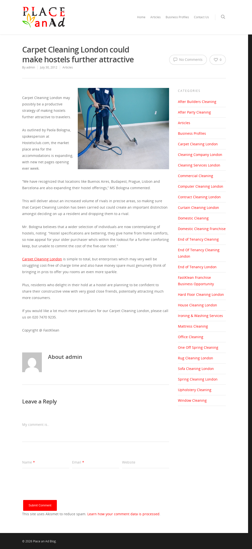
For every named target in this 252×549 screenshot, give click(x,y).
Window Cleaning (192, 400)
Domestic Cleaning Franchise (202, 228)
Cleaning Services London (199, 165)
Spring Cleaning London (198, 379)
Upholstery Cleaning (194, 389)
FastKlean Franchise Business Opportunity (196, 280)
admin (30, 67)
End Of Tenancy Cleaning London (199, 253)
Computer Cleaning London (200, 186)
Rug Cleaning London (195, 358)
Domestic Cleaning (193, 218)
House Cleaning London (197, 305)
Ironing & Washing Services (200, 315)
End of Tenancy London (197, 267)
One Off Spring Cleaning (198, 347)
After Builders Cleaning (197, 101)
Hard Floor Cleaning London (201, 294)
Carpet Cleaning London (198, 144)
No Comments (188, 59)
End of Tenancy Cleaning (198, 239)
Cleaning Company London (200, 154)
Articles (155, 17)
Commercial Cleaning (195, 175)
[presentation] (59, 490)
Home (141, 17)
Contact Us (201, 17)
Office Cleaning (190, 336)
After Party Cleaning (194, 112)
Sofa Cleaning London (196, 368)
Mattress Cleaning (193, 326)
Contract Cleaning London (199, 197)
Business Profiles (177, 17)
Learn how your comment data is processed (123, 514)
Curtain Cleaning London (198, 207)
